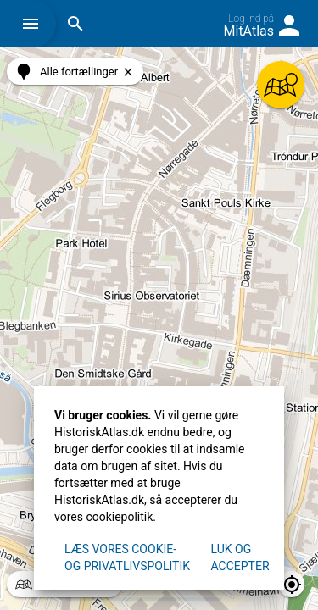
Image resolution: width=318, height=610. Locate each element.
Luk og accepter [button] (240, 557)
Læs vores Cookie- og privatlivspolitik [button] (127, 557)
